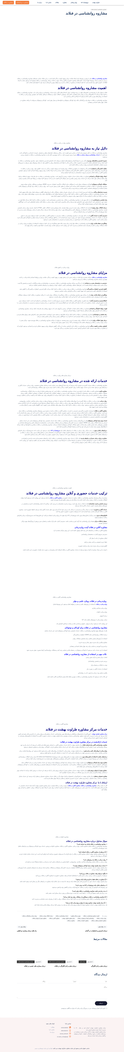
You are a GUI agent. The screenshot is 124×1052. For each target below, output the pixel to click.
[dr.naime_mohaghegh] (63, 1036)
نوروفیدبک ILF (84, 2)
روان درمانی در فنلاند (101, 918)
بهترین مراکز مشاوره (75, 916)
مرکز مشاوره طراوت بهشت (68, 918)
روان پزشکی (74, 2)
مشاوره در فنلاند (71, 920)
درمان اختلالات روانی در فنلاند (46, 916)
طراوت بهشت (95, 2)
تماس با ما (48, 2)
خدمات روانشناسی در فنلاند (62, 916)
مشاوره (65, 2)
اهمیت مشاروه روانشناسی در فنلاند (91, 916)
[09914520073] (63, 1030)
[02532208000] (63, 1027)
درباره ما (39, 2)
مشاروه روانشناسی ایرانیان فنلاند (98, 9)
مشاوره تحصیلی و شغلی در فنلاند (98, 920)
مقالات (57, 2)
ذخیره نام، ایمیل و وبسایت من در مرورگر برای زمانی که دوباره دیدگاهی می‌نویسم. (83, 1008)
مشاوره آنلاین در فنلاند (54, 918)
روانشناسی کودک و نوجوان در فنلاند (86, 918)
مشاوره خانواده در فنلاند (82, 920)
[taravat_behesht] (63, 1033)
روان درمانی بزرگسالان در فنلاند (29, 916)
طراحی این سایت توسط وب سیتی (44, 1048)
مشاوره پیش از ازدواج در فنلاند (39, 918)
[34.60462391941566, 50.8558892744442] (26, 1031)
